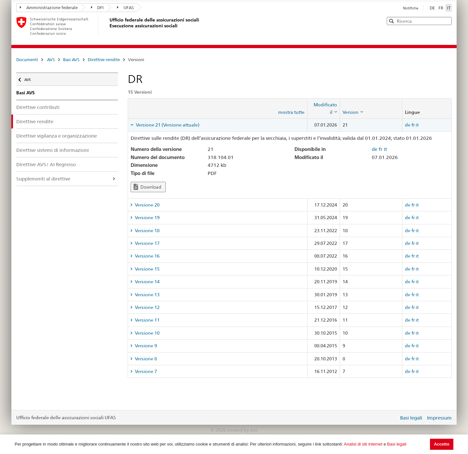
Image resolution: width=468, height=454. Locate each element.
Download (147, 187)
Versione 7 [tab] (145, 371)
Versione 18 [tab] (147, 230)
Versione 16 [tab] (147, 256)
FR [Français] (441, 7)
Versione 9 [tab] (145, 345)
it (417, 124)
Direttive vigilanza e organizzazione (56, 136)
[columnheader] (323, 108)
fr (413, 124)
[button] (446, 20)
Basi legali (396, 444)
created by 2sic (242, 430)
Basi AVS (71, 59)
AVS (51, 59)
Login (392, 418)
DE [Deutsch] (433, 7)
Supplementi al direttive (43, 179)
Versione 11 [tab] (147, 320)
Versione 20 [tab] (147, 204)
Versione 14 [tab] (147, 281)
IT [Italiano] (448, 7)
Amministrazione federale (49, 7)
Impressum (439, 418)
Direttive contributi (37, 107)
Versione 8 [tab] (145, 358)
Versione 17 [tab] (147, 243)
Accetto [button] (441, 444)
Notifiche (410, 8)
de (407, 124)
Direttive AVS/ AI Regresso (46, 164)
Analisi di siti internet (363, 444)
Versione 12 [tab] (147, 307)
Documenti (27, 59)
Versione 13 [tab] (147, 294)
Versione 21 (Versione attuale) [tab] (167, 124)
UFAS (125, 7)
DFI (97, 7)
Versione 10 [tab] (147, 333)
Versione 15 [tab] (147, 269)
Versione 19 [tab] (147, 217)
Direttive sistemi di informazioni (52, 150)
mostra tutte (291, 112)
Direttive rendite (104, 59)
